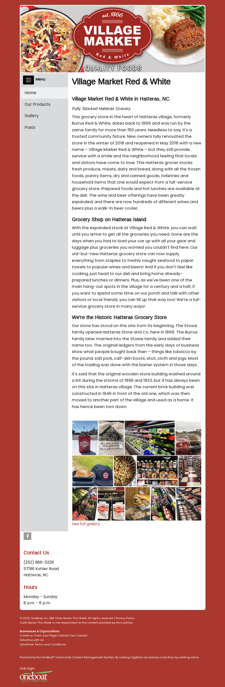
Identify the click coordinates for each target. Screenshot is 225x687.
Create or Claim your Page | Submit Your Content (53, 635)
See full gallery (86, 524)
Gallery (32, 116)
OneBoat (48, 657)
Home (30, 93)
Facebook (27, 537)
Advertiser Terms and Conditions (43, 644)
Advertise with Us (32, 640)
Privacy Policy (125, 618)
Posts (30, 127)
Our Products (37, 104)
